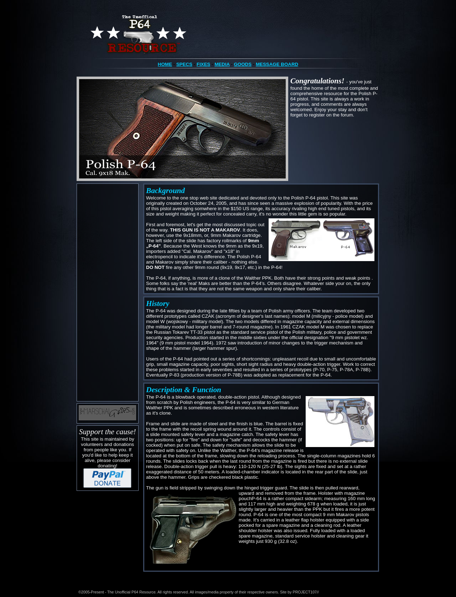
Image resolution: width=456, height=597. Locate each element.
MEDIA (221, 64)
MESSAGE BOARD (277, 64)
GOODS (243, 64)
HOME (165, 64)
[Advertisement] (107, 292)
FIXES (204, 64)
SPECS (184, 64)
